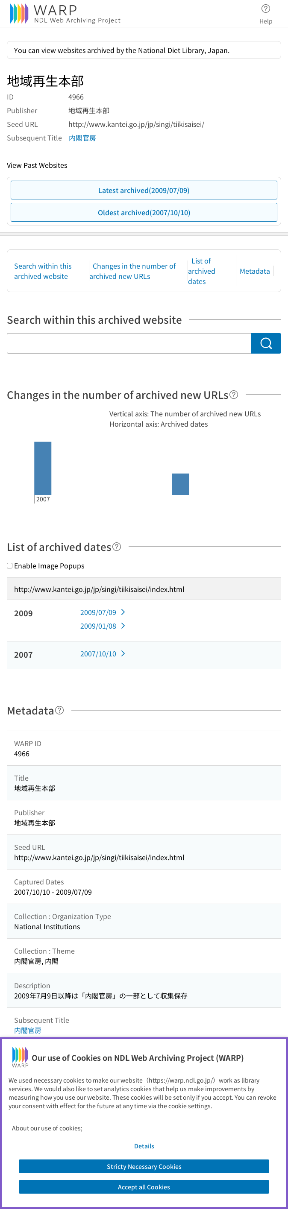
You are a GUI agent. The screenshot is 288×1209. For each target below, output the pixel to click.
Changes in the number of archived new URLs (132, 271)
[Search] (266, 343)
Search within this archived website (42, 271)
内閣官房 (82, 137)
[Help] (234, 394)
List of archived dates (201, 270)
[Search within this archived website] (129, 343)
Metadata (255, 271)
